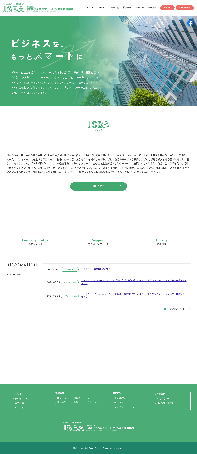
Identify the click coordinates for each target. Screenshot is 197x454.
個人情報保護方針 (165, 403)
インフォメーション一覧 (179, 309)
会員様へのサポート (98, 244)
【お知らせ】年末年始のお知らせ (97, 269)
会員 (87, 398)
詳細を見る (98, 186)
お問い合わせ (184, 8)
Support (98, 240)
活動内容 (161, 244)
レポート (19, 408)
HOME (90, 8)
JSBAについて (22, 399)
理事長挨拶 (62, 398)
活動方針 (61, 402)
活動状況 (139, 8)
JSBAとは (102, 8)
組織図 (76, 398)
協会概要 (127, 8)
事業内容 (115, 8)
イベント (118, 402)
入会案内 (167, 8)
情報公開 (152, 8)
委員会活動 (119, 398)
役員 (75, 402)
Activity (162, 240)
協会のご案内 (35, 244)
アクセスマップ (93, 402)
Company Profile (35, 240)
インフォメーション (70, 282)
